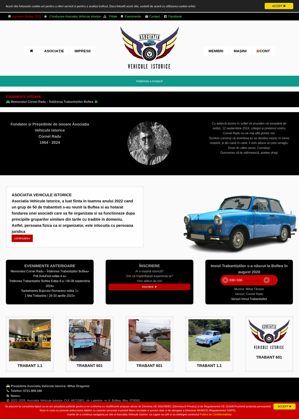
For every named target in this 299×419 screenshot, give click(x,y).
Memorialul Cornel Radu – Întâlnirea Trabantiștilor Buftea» (49, 271)
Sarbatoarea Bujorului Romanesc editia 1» (50, 290)
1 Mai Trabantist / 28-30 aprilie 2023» (50, 295)
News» (13, 395)
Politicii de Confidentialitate (216, 414)
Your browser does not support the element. (249, 280)
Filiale (113, 16)
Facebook (173, 16)
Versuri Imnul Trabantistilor (249, 299)
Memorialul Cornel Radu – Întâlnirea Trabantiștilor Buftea (52, 101)
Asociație (54, 51)
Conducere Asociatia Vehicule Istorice (75, 16)
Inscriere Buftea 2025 (24, 16)
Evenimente (130, 16)
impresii (83, 51)
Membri (215, 51)
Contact (152, 16)
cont (263, 51)
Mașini (240, 51)
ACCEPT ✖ (279, 6)
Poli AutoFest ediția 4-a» (49, 276)
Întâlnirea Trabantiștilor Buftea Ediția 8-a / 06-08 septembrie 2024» (50, 283)
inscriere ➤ (149, 286)
